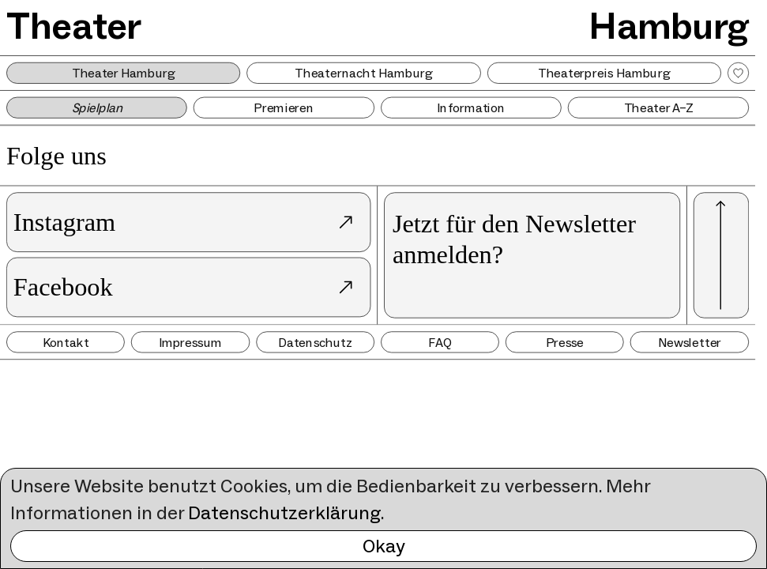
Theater (73, 26)
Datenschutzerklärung (284, 512)
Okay (384, 545)
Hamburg (669, 26)
